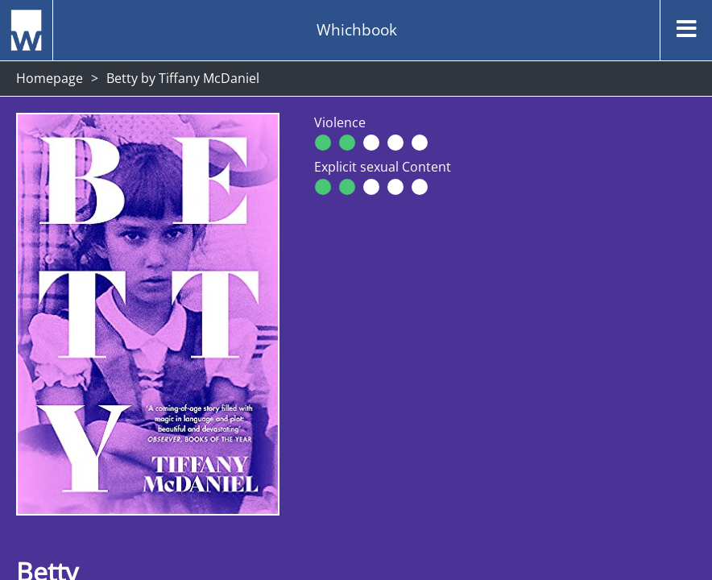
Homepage (49, 78)
